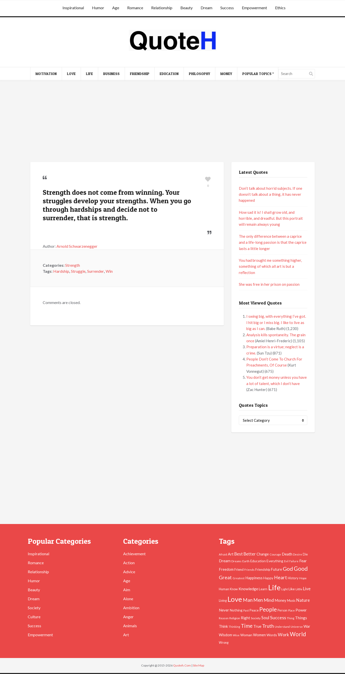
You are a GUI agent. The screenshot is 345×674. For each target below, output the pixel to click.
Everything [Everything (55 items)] (275, 561)
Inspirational (73, 7)
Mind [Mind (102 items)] (269, 600)
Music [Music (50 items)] (291, 600)
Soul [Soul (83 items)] (265, 617)
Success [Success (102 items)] (278, 617)
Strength (72, 265)
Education (169, 74)
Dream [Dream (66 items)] (225, 560)
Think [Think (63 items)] (223, 626)
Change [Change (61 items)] (263, 554)
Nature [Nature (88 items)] (303, 600)
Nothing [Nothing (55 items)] (236, 610)
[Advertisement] (173, 122)
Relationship (161, 7)
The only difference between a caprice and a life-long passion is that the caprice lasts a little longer (273, 242)
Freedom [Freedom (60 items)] (226, 569)
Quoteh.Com (182, 665)
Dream (206, 7)
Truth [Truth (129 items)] (268, 626)
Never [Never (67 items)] (224, 610)
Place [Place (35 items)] (291, 610)
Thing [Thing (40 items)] (290, 618)
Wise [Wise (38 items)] (236, 635)
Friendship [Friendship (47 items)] (262, 570)
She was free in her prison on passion (269, 284)
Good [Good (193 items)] (301, 568)
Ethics (280, 7)
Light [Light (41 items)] (284, 589)
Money (226, 74)
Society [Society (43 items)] (256, 618)
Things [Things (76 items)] (301, 617)
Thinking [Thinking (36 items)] (234, 626)
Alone (128, 598)
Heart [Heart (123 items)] (280, 577)
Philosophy (199, 74)
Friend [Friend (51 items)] (239, 570)
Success (227, 7)
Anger (128, 616)
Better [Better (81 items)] (250, 554)
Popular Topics (257, 74)
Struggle (78, 271)
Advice (129, 571)
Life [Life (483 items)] (274, 587)
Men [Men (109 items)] (258, 600)
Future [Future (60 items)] (276, 569)
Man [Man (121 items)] (248, 600)
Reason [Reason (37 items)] (224, 618)
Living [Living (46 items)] (223, 600)
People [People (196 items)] (268, 609)
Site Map (198, 665)
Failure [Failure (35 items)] (294, 561)
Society (34, 607)
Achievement (134, 553)
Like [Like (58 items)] (292, 589)
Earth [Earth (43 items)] (246, 561)
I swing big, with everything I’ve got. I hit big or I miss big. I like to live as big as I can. (276, 322)
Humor (98, 7)
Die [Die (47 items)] (305, 554)
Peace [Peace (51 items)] (254, 610)
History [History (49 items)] (293, 578)
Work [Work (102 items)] (283, 634)
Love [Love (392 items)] (235, 599)
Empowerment (254, 7)
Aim (126, 589)
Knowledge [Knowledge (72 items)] (248, 588)
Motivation (46, 74)
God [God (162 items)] (288, 569)
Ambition (131, 607)
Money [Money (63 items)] (280, 600)
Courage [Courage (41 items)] (275, 554)
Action (129, 562)
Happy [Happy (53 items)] (268, 578)
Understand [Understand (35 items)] (282, 626)
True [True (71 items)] (257, 626)
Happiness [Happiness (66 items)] (254, 578)
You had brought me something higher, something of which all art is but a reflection (270, 266)
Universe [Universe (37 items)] (297, 626)
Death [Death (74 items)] (287, 554)
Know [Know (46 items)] (234, 589)
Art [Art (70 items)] (231, 554)
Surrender (95, 271)
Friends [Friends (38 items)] (249, 569)
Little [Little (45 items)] (299, 589)
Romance (135, 7)
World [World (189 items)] (298, 634)
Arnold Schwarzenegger (76, 246)
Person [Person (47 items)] (282, 610)
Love (71, 74)
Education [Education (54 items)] (258, 561)
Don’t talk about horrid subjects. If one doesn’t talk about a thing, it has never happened (270, 194)
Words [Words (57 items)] (272, 635)
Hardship (61, 271)
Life (89, 74)
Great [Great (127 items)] (225, 577)
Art (126, 634)
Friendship (139, 74)
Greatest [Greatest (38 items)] (239, 578)
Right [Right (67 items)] (245, 618)
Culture (34, 616)
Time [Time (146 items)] (247, 625)
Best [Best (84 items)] (238, 553)
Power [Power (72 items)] (301, 610)
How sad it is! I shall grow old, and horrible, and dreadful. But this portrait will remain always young (271, 218)
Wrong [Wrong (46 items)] (224, 642)
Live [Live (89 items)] (307, 588)
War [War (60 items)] (307, 626)
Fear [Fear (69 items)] (303, 560)
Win (109, 271)
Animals (130, 625)
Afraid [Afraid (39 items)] (223, 554)
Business (111, 74)
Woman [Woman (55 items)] (246, 635)
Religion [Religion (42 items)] (234, 618)
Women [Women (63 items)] (259, 634)
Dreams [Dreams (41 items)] (236, 561)
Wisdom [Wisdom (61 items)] (225, 635)
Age (115, 7)
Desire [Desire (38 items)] (297, 554)
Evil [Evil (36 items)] (286, 561)
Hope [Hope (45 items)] (303, 578)
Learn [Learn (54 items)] (263, 589)
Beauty (186, 7)
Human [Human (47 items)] (224, 589)
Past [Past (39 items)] (246, 610)
